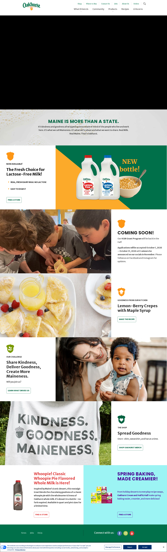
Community (98, 9)
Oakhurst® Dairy (31, 6)
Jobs (116, 4)
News (23, 533)
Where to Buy (91, 4)
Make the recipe (127, 319)
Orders (136, 4)
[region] (83, 547)
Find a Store (14, 200)
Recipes (125, 9)
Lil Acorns (138, 9)
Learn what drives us (19, 390)
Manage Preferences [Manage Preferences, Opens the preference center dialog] (112, 547)
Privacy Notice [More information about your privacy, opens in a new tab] (20, 550)
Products (112, 9)
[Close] (163, 547)
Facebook (119, 533)
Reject (129, 547)
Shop (80, 4)
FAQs (40, 533)
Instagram (125, 533)
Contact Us (105, 4)
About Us (125, 4)
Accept (144, 547)
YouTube (131, 533)
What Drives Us (81, 9)
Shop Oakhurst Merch (130, 447)
